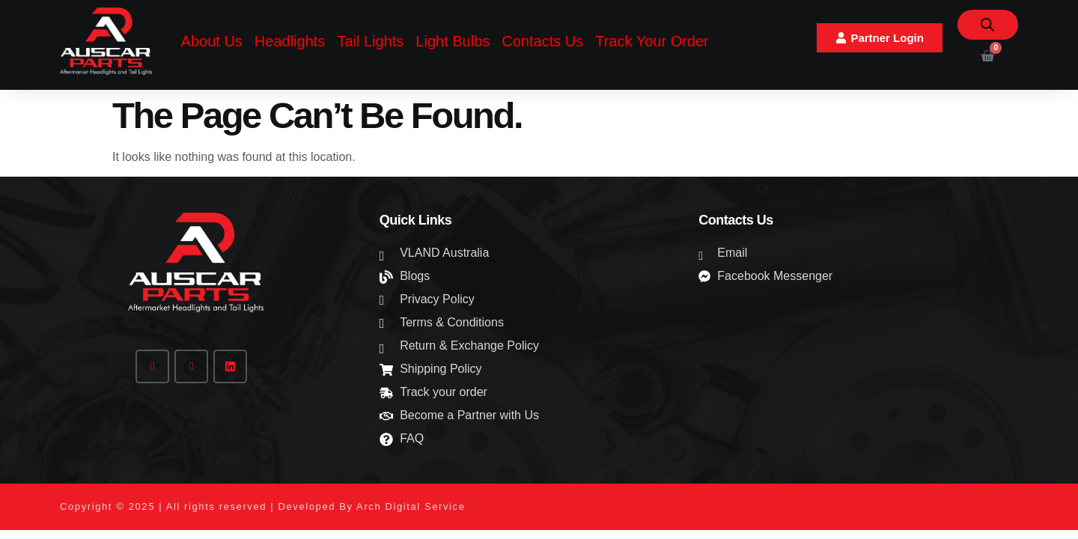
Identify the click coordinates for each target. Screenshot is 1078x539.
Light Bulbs (452, 41)
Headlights (290, 41)
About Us (212, 41)
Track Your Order (652, 41)
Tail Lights (370, 41)
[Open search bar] (987, 24)
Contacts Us (542, 41)
